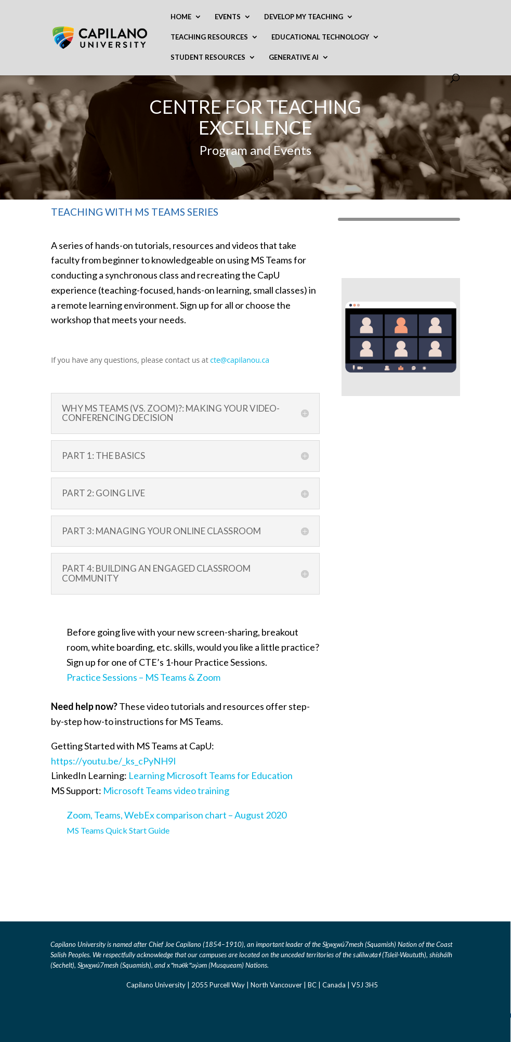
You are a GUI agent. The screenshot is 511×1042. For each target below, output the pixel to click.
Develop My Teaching (303, 17)
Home (181, 17)
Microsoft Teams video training (166, 790)
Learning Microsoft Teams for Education (210, 775)
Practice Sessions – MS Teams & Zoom (143, 677)
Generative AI (294, 57)
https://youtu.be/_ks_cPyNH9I (113, 761)
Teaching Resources (209, 37)
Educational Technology (320, 37)
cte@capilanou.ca (239, 360)
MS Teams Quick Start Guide (118, 830)
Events (228, 17)
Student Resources (208, 57)
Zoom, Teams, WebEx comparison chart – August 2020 (176, 815)
